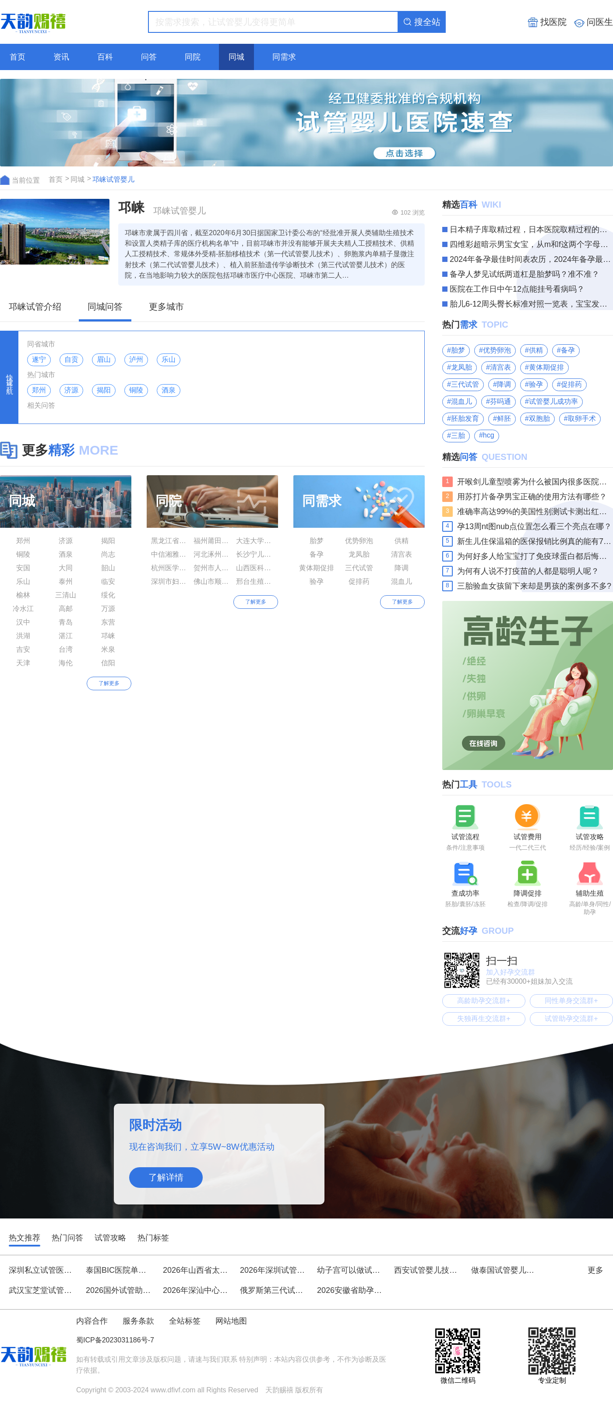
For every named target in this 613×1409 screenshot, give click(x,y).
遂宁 (39, 359)
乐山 (169, 359)
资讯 (61, 57)
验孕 (317, 581)
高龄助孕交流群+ (483, 1000)
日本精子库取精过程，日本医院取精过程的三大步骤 (531, 229)
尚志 (108, 554)
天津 (23, 663)
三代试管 (359, 568)
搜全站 (421, 22)
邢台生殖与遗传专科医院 (255, 581)
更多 (600, 1270)
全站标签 (185, 1321)
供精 (402, 540)
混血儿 (401, 581)
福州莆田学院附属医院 (212, 540)
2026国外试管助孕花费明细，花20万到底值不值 (118, 1290)
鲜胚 (504, 418)
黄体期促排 (316, 568)
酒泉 (169, 390)
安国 (23, 568)
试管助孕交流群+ (571, 1018)
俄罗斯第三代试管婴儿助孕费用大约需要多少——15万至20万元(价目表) (273, 1290)
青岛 (66, 622)
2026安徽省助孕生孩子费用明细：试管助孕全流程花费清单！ (350, 1290)
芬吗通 (500, 401)
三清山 (65, 595)
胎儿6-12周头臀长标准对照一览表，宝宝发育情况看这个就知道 (531, 304)
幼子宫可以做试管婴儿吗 (350, 1270)
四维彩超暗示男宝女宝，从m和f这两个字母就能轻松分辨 (531, 244)
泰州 (66, 581)
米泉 (108, 649)
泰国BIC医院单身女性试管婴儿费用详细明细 (118, 1270)
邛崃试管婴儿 (113, 179)
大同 (66, 568)
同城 (236, 57)
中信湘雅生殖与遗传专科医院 (170, 554)
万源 (108, 608)
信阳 (108, 663)
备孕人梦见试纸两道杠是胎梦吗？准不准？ (524, 274)
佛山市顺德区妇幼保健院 (212, 581)
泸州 (136, 359)
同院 (193, 57)
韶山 (108, 568)
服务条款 (138, 1321)
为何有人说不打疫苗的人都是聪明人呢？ (528, 571)
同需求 (284, 57)
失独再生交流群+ (483, 1018)
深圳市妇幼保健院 (170, 581)
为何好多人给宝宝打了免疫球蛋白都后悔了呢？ (535, 556)
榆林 (23, 595)
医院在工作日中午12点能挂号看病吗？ (517, 289)
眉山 (104, 359)
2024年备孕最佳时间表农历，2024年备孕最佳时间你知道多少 (531, 259)
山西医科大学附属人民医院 (255, 568)
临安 (108, 581)
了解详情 (165, 1177)
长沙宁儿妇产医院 (255, 554)
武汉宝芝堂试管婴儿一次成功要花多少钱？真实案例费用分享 (41, 1290)
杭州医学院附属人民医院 (170, 568)
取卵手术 (582, 418)
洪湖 (23, 635)
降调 (402, 568)
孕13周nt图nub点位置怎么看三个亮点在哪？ (534, 526)
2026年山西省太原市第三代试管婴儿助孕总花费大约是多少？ (196, 1270)
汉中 (23, 622)
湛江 (66, 635)
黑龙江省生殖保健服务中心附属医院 (170, 540)
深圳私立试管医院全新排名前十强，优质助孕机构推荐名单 (41, 1270)
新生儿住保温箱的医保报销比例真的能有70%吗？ (535, 541)
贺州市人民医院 (212, 568)
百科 (105, 57)
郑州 (39, 390)
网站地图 (231, 1321)
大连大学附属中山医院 (255, 540)
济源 (71, 390)
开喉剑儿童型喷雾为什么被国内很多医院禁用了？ (535, 481)
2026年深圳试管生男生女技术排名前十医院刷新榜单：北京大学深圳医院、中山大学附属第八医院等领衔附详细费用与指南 (273, 1270)
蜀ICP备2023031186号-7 (115, 1340)
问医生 (593, 22)
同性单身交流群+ (571, 1000)
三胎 (458, 435)
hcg (488, 435)
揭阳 (104, 390)
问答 (149, 57)
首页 (17, 57)
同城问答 (105, 306)
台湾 (66, 649)
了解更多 (109, 683)
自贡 (71, 359)
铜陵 (136, 390)
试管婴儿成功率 (553, 401)
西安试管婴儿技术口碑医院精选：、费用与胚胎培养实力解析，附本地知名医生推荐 (427, 1270)
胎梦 (317, 540)
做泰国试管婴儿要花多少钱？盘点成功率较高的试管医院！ (504, 1270)
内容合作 (92, 1321)
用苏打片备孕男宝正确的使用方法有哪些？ (532, 496)
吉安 (23, 649)
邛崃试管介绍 (35, 306)
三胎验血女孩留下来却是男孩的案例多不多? (534, 586)
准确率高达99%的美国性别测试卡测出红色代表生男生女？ (535, 511)
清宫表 (401, 554)
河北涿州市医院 (212, 554)
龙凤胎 (359, 554)
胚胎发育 (465, 418)
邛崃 (108, 635)
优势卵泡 (359, 540)
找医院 (547, 22)
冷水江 (23, 608)
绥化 (108, 595)
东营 (108, 622)
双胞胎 (539, 418)
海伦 (66, 663)
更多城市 (166, 306)
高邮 (66, 608)
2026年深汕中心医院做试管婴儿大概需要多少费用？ (196, 1290)
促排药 (359, 581)
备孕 (317, 554)
